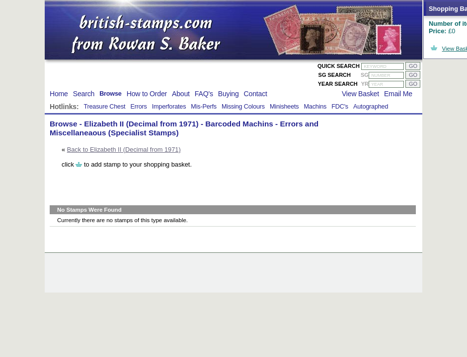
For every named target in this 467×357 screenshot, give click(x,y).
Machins (315, 106)
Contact (255, 94)
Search (83, 94)
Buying (228, 94)
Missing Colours (243, 106)
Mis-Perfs (204, 106)
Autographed (370, 106)
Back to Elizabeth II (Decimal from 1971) (124, 149)
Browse (110, 93)
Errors (138, 106)
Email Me (398, 94)
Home (59, 94)
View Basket (360, 94)
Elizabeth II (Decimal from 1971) (141, 123)
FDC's (339, 106)
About (181, 94)
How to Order (147, 94)
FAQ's (204, 94)
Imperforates (169, 106)
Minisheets (284, 106)
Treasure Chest (104, 106)
